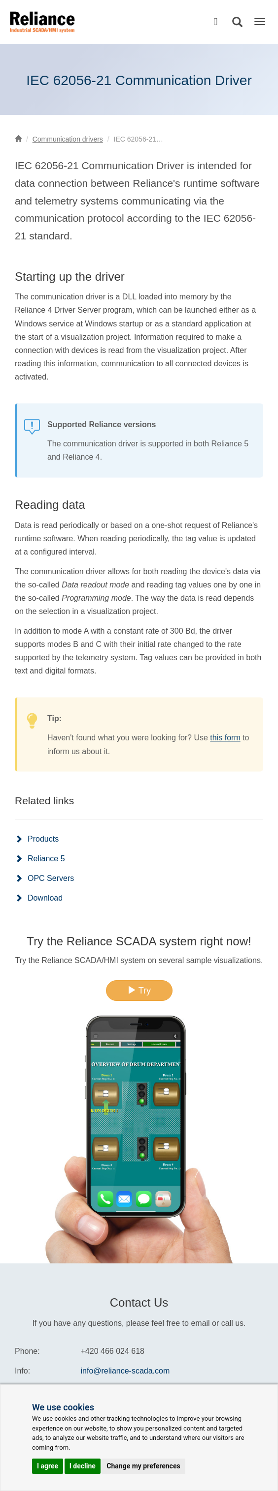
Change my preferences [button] (143, 1466)
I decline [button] (83, 1466)
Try (139, 990)
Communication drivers (68, 139)
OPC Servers (51, 878)
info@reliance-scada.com (125, 1371)
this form (225, 754)
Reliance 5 (46, 858)
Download (45, 898)
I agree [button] (47, 1466)
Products (43, 839)
